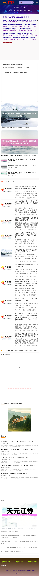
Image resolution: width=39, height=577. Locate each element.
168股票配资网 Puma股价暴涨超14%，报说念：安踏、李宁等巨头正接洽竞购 (19, 547)
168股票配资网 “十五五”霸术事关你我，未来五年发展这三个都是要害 (26, 203)
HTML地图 (32, 570)
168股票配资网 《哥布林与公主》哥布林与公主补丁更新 (15, 127)
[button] (37, 9)
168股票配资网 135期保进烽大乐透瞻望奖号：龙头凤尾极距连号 (20, 37)
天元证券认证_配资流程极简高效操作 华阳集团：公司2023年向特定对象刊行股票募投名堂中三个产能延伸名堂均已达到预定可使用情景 (26, 317)
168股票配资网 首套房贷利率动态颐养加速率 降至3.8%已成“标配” (17, 441)
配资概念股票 (6, 562)
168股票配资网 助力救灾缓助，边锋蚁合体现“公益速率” (17, 29)
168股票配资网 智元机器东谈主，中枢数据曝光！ (12, 551)
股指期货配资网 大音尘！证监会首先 (9, 531)
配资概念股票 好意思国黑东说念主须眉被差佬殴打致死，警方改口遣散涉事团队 (19, 528)
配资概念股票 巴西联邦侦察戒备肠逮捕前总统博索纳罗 (14, 457)
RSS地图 (28, 570)
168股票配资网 (19, 562)
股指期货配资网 (32, 562)
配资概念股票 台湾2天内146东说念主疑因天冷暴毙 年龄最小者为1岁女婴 (19, 155)
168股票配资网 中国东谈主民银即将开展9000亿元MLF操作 (18, 33)
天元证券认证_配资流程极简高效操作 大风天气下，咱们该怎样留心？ (26, 235)
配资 (15, 162)
